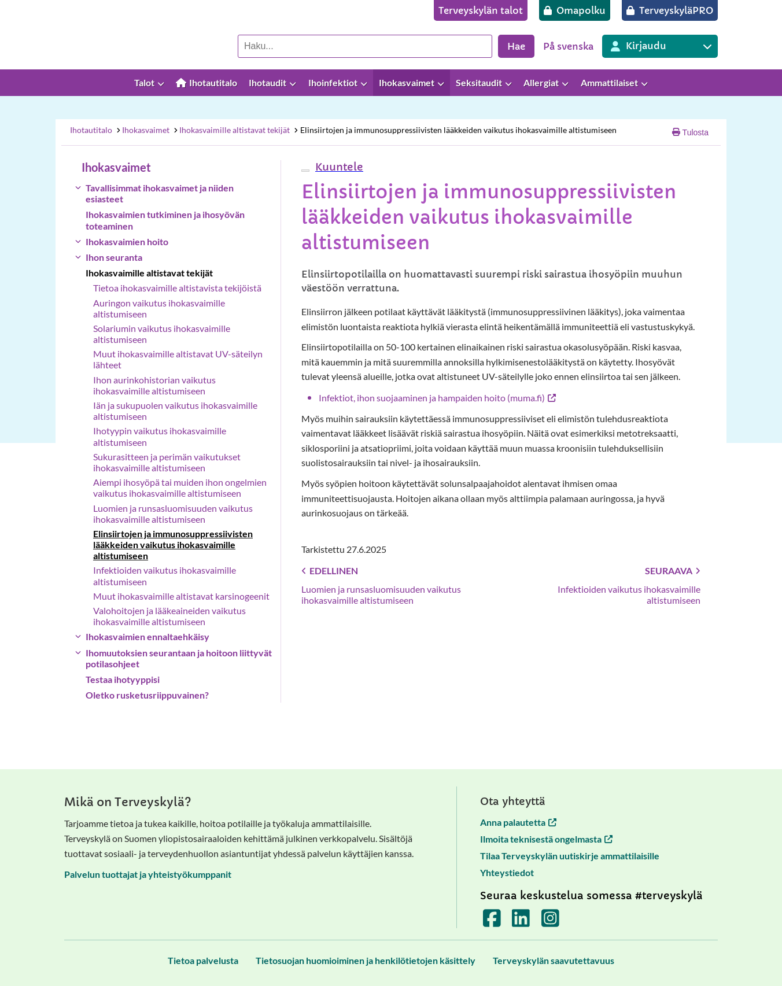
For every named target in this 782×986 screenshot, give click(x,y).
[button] (337, 167)
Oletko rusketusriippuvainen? (147, 694)
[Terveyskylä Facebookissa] (492, 921)
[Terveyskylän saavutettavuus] (553, 960)
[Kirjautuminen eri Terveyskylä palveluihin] (660, 46)
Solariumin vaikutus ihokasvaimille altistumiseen (161, 334)
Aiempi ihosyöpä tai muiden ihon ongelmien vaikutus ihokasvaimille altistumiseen (180, 487)
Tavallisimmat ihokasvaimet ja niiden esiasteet (160, 193)
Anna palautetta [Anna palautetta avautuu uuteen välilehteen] (518, 822)
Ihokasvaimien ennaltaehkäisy (147, 636)
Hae (516, 46)
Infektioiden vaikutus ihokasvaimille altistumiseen (164, 575)
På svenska (568, 46)
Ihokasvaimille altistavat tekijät (231, 130)
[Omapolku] (574, 10)
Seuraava (672, 570)
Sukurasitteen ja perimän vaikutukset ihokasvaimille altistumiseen (167, 462)
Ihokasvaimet (142, 130)
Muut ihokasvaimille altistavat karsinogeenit (181, 595)
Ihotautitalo (91, 130)
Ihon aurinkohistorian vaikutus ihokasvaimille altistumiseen (154, 385)
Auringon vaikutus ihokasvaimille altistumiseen (159, 308)
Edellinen (329, 570)
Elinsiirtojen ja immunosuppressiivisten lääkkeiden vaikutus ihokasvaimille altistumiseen (455, 130)
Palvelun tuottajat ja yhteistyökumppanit (147, 874)
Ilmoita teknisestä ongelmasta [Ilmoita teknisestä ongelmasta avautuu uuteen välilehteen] (546, 838)
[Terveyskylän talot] (481, 10)
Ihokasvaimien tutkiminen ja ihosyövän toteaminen (165, 220)
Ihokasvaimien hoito (127, 241)
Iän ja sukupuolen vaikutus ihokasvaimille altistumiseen (175, 411)
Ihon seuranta (114, 257)
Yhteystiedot (507, 872)
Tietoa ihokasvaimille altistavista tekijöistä (177, 287)
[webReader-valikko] (305, 170)
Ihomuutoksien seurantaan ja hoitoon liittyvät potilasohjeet (179, 658)
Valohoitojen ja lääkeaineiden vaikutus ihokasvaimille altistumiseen (169, 616)
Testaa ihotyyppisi (123, 679)
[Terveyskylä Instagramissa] (550, 921)
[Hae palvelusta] (365, 46)
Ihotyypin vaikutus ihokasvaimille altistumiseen (159, 436)
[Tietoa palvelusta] (203, 960)
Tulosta (690, 132)
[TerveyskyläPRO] (670, 10)
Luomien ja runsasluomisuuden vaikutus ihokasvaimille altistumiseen (173, 514)
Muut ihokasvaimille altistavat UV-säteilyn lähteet (178, 359)
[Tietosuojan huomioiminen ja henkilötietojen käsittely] (365, 960)
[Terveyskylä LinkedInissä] (521, 921)
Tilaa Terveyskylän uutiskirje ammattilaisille (569, 855)
